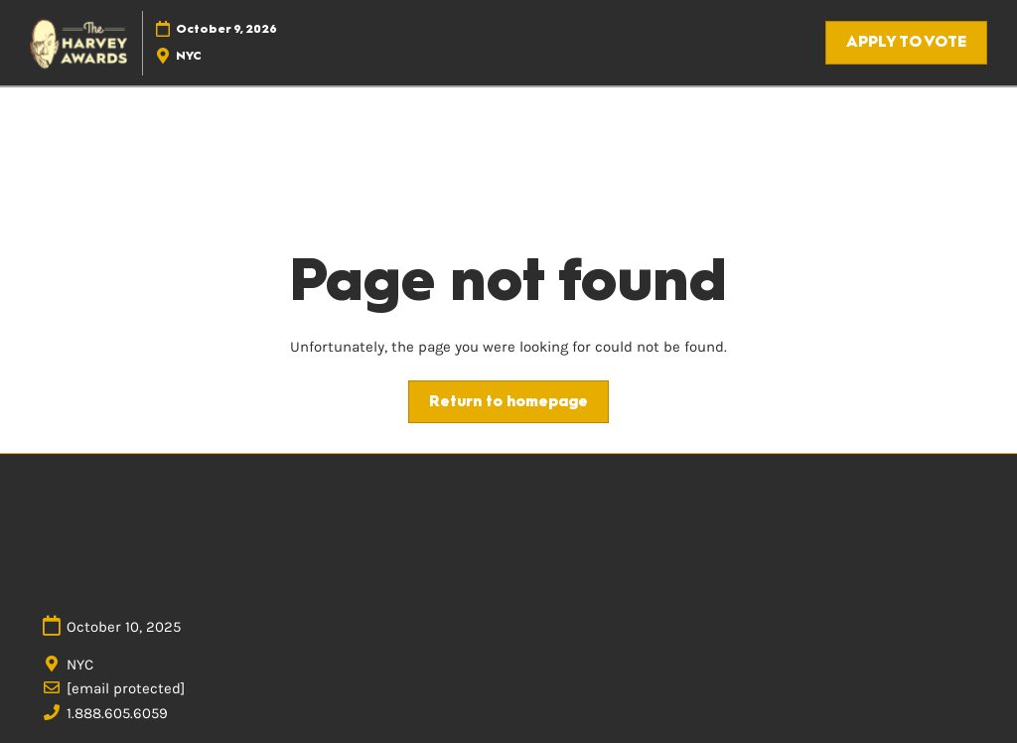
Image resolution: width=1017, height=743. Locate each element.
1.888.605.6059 (117, 713)
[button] (906, 43)
